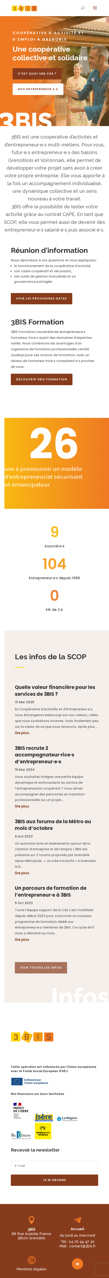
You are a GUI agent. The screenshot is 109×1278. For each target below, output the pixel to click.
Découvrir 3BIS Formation (41, 379)
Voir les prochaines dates (41, 298)
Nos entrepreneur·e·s (38, 89)
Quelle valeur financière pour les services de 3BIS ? (55, 690)
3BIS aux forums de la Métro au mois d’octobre (53, 825)
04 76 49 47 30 (81, 1241)
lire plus (22, 732)
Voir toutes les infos (41, 965)
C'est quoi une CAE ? (37, 74)
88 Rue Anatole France (31, 1234)
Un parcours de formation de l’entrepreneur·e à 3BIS (51, 891)
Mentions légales (31, 1269)
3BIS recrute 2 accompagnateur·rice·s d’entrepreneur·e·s (44, 755)
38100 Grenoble (31, 1238)
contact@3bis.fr (82, 1246)
